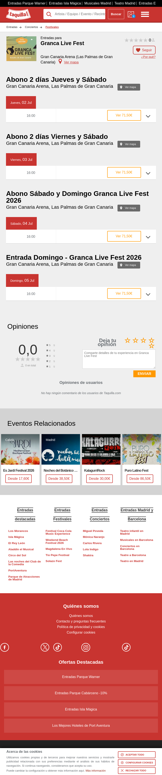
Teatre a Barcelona (133, 555)
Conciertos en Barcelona (130, 548)
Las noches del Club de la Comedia (24, 563)
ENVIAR (144, 374)
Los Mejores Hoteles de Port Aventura (81, 725)
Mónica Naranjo (93, 537)
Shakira (88, 555)
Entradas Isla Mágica (65, 3)
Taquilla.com (15, 10)
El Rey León (16, 543)
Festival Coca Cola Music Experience (58, 532)
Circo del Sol (17, 555)
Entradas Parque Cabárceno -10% (81, 693)
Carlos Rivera (92, 543)
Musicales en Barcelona (136, 540)
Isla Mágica (16, 537)
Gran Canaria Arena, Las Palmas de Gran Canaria (59, 86)
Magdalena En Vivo (59, 548)
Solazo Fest (54, 561)
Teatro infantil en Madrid (131, 532)
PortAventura (17, 570)
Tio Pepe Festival (57, 555)
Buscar (116, 14)
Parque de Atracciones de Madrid (24, 578)
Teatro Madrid (124, 3)
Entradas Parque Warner (26, 3)
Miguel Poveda (93, 531)
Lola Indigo (90, 549)
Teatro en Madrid (131, 561)
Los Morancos (18, 531)
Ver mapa (130, 87)
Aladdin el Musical (21, 549)
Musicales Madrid (97, 3)
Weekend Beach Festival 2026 (57, 541)
